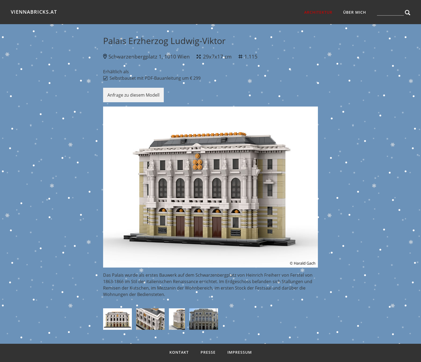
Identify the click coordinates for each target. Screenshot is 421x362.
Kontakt (179, 352)
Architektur (318, 12)
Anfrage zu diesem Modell (133, 95)
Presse (208, 352)
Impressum (239, 352)
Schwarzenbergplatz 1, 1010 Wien (149, 56)
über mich (354, 12)
